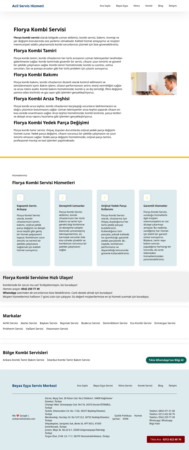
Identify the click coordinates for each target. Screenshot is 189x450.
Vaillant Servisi (34, 328)
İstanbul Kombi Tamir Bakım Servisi (68, 360)
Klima (137, 5)
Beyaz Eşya (122, 5)
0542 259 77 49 (30, 289)
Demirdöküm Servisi (115, 323)
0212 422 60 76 (167, 414)
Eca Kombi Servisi (140, 323)
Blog (160, 5)
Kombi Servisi (145, 385)
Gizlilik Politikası (123, 415)
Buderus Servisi (90, 323)
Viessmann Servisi (57, 328)
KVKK (125, 418)
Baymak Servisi (69, 323)
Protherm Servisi (13, 328)
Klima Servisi (125, 385)
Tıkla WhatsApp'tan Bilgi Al (166, 360)
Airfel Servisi (10, 323)
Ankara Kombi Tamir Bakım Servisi (23, 360)
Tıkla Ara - (165, 439)
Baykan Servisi (48, 323)
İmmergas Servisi (164, 323)
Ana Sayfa (105, 5)
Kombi (148, 5)
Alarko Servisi (29, 323)
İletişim (173, 5)
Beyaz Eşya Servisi (103, 385)
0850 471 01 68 (167, 410)
